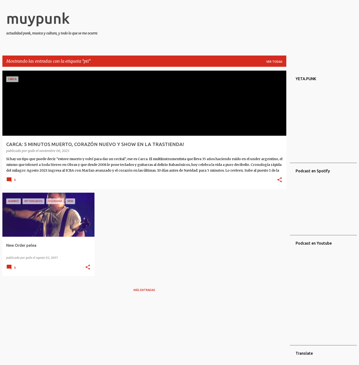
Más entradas (144, 290)
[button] (279, 180)
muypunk (38, 18)
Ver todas (274, 61)
